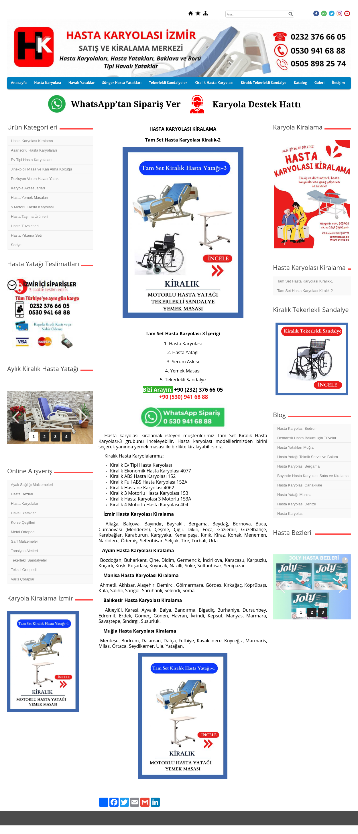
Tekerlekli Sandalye (185, 379)
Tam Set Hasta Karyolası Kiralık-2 (305, 291)
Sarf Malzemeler (24, 541)
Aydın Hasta (116, 550)
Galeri (319, 82)
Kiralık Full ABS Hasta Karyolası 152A (148, 482)
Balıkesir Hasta (121, 600)
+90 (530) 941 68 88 (183, 396)
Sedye (16, 245)
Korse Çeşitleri (23, 522)
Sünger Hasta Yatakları (121, 82)
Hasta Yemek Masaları (29, 197)
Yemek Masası (185, 371)
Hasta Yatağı (185, 352)
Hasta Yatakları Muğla (295, 447)
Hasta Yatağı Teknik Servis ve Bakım (307, 457)
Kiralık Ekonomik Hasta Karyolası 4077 (150, 471)
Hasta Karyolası (47, 82)
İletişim (338, 82)
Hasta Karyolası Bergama (298, 466)
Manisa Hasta (119, 575)
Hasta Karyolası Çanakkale (299, 485)
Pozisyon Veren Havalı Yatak (34, 178)
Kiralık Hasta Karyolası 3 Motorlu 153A (150, 499)
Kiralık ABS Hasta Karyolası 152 (143, 476)
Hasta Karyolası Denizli (296, 504)
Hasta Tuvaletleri (25, 226)
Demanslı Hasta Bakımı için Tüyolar (306, 438)
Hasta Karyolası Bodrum (297, 428)
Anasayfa (19, 82)
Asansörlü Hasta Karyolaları (34, 150)
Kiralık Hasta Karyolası (213, 82)
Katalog (300, 82)
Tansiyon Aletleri (24, 551)
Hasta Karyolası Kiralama (32, 141)
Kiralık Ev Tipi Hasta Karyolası (141, 465)
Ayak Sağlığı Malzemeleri (32, 484)
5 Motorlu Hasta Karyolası (32, 207)
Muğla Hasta (118, 631)
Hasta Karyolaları (25, 503)
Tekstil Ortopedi (24, 570)
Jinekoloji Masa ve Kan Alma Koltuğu (41, 169)
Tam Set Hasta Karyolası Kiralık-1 (305, 281)
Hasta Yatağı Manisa (294, 494)
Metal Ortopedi (23, 532)
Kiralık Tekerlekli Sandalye (263, 82)
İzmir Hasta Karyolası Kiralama (138, 514)
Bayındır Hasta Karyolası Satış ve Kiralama (313, 476)
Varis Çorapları (23, 579)
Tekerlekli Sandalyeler (168, 82)
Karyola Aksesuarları (28, 188)
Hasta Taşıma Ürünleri (29, 216)
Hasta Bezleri (22, 494)
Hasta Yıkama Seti (26, 235)
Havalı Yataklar (81, 82)
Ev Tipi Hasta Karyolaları (31, 160)
